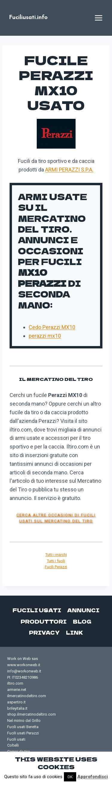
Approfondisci (92, 776)
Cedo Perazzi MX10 (52, 327)
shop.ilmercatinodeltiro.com (31, 714)
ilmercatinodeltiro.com (26, 696)
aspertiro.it (16, 702)
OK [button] (70, 777)
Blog (82, 621)
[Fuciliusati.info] (28, 18)
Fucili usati (37, 610)
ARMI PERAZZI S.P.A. (69, 169)
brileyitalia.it (17, 708)
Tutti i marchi (56, 554)
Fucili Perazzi (56, 567)
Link (74, 632)
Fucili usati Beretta (23, 727)
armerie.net (16, 689)
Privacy (44, 632)
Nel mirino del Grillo (24, 720)
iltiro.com (15, 683)
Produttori (44, 621)
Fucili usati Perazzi (23, 733)
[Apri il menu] (98, 17)
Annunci (83, 610)
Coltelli (13, 745)
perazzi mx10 (45, 336)
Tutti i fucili (56, 561)
